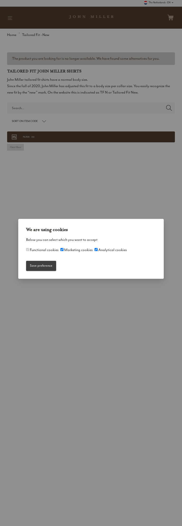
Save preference (41, 266)
